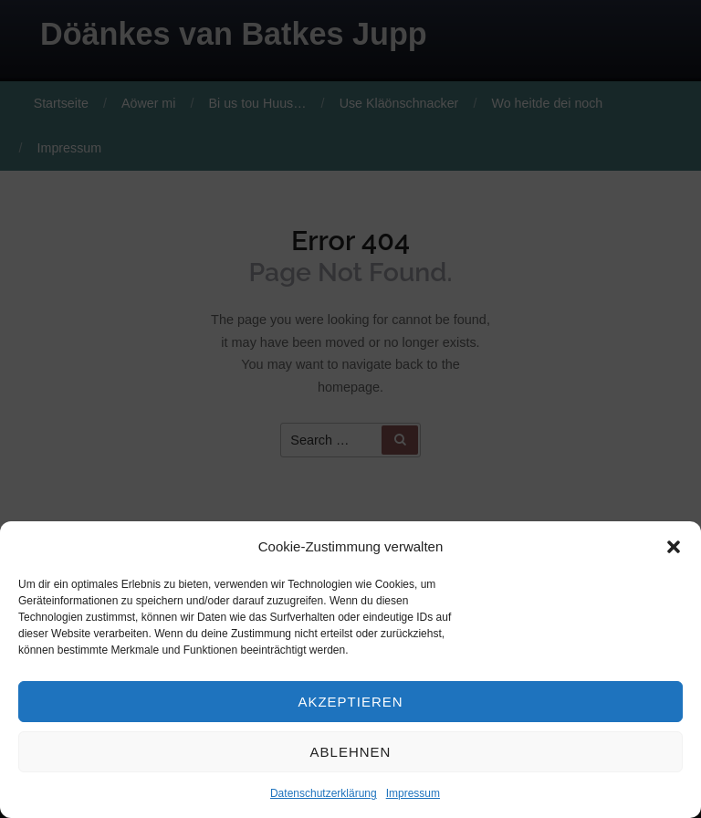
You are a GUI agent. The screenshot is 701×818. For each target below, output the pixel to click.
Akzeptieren (350, 701)
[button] (673, 547)
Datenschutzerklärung (323, 793)
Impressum (413, 793)
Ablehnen (351, 752)
